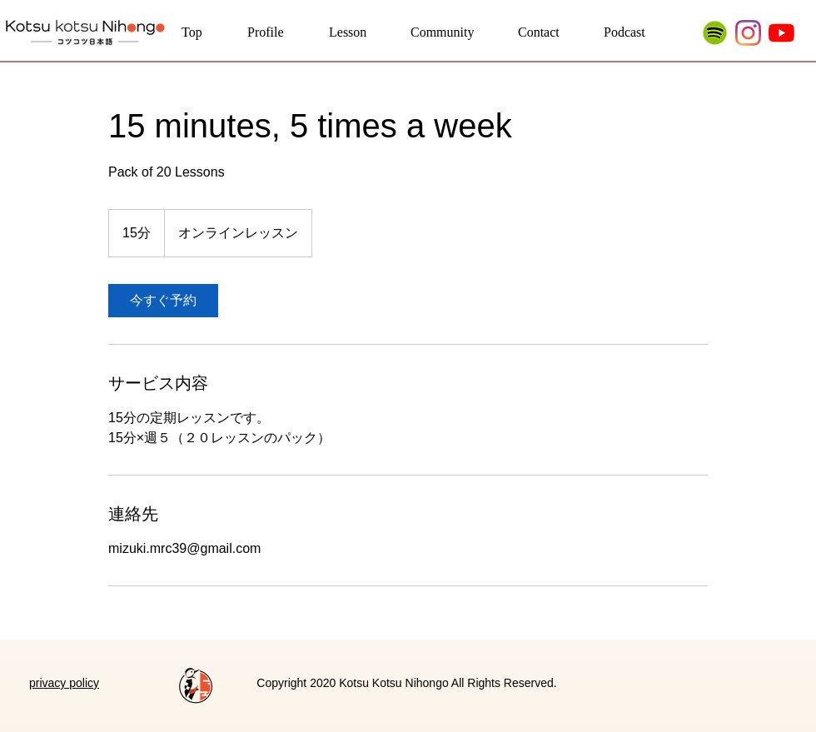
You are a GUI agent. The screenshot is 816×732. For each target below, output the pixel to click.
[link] (163, 300)
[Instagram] (748, 33)
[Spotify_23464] (715, 33)
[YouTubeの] (781, 33)
